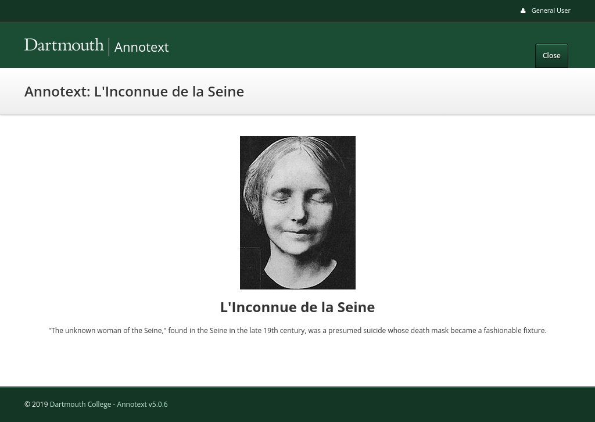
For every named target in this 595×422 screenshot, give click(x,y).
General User (551, 10)
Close (552, 55)
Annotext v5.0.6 (142, 404)
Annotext (105, 47)
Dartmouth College (81, 404)
